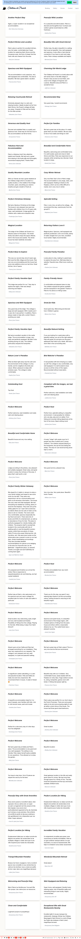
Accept (69, 2)
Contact (70, 8)
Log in (77, 8)
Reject (74, 2)
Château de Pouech (16, 8)
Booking (47, 8)
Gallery (55, 8)
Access (62, 8)
